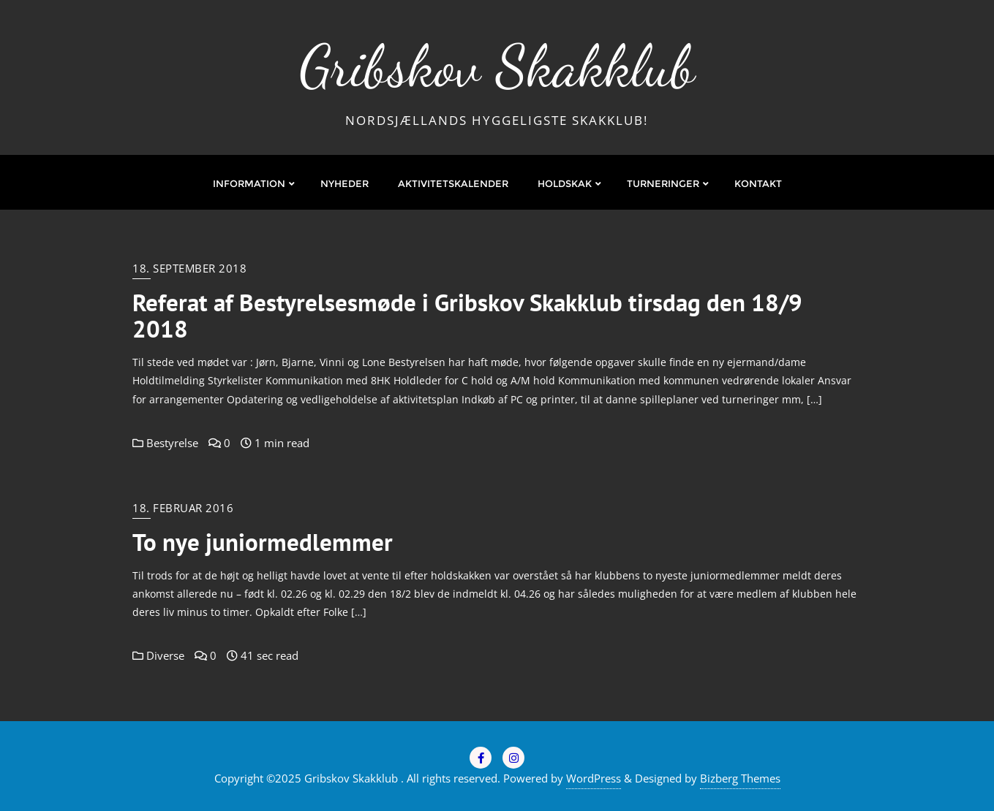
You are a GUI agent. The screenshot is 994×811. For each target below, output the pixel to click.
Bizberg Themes (740, 778)
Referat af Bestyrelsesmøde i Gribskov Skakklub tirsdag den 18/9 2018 (467, 315)
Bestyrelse (165, 442)
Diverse (158, 655)
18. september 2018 (189, 268)
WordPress (593, 778)
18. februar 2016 (182, 507)
